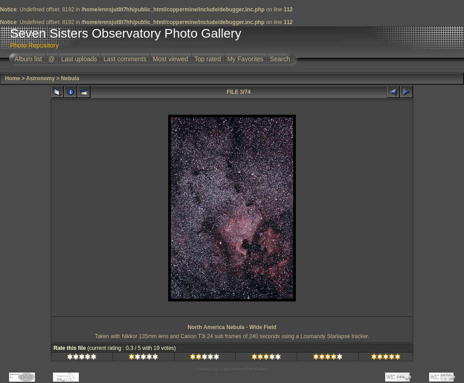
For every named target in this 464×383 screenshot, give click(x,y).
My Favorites (245, 59)
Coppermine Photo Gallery (243, 369)
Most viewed (170, 59)
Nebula (70, 78)
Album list (28, 59)
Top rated (207, 59)
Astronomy (40, 78)
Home (12, 78)
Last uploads (79, 59)
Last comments (124, 59)
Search (280, 59)
